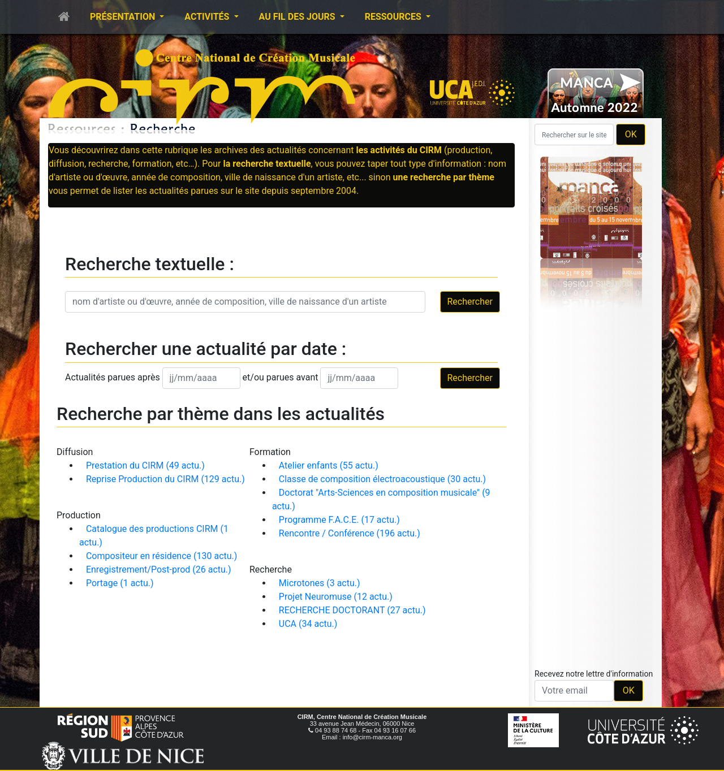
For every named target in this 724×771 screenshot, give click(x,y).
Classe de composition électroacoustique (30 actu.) (382, 479)
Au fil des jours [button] (298, 16)
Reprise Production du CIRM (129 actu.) (165, 479)
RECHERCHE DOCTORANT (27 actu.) (352, 610)
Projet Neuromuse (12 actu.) (336, 596)
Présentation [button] (123, 16)
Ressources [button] (394, 16)
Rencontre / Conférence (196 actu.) (349, 533)
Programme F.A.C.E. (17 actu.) (339, 519)
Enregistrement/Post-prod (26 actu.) (158, 569)
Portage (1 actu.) (120, 583)
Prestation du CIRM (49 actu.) (145, 465)
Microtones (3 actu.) (319, 583)
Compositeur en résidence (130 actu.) (161, 556)
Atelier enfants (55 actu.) (328, 465)
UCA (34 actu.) (308, 623)
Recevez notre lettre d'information (594, 673)
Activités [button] (207, 16)
